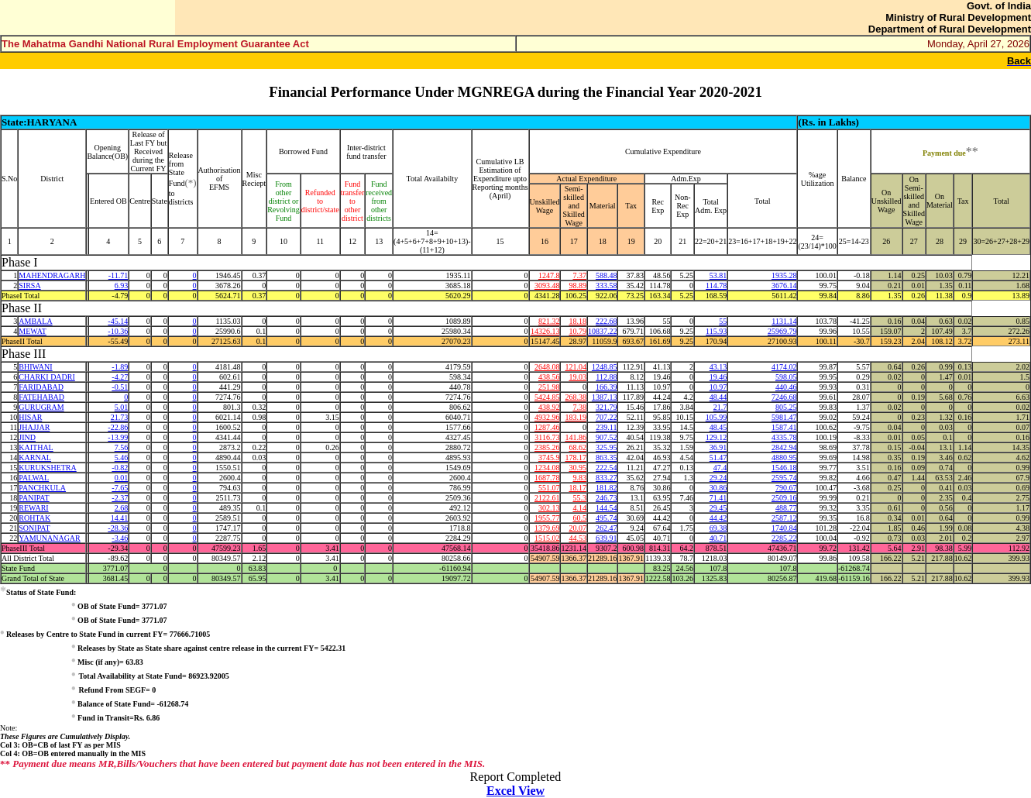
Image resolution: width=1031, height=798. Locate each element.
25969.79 (782, 331)
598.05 (786, 377)
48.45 (718, 427)
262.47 (606, 528)
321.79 (606, 407)
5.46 (122, 457)
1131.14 (784, 321)
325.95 (606, 447)
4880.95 (784, 457)
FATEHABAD (41, 397)
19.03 (577, 377)
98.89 (577, 285)
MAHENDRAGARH (52, 275)
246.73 (606, 498)
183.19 (575, 417)
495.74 (606, 518)
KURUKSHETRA (47, 467)
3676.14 (784, 285)
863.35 (606, 457)
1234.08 (547, 467)
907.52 (606, 437)
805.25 (786, 407)
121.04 (575, 367)
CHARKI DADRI (47, 377)
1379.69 (547, 528)
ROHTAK (34, 518)
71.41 (718, 498)
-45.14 (118, 321)
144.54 (606, 508)
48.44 (718, 397)
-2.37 (120, 498)
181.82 (606, 487)
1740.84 (784, 528)
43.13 (718, 367)
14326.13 (545, 331)
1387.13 (604, 397)
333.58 (606, 285)
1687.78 (547, 477)
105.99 (716, 417)
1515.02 (547, 538)
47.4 (720, 467)
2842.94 (784, 447)
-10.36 (118, 331)
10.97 (718, 387)
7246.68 (784, 397)
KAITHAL (36, 447)
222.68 (606, 321)
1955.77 (547, 518)
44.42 (718, 518)
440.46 (786, 387)
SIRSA (29, 285)
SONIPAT (34, 528)
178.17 (575, 457)
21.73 (120, 417)
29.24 (718, 477)
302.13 (549, 508)
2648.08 (547, 367)
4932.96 (547, 417)
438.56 (549, 377)
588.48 (606, 275)
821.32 (549, 321)
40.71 (718, 538)
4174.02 (784, 367)
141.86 (575, 437)
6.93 (122, 285)
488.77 (786, 508)
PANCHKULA (42, 487)
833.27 (606, 477)
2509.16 (784, 498)
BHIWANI (35, 367)
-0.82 (120, 467)
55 (723, 321)
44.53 (577, 538)
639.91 (606, 538)
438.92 (549, 407)
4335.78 (784, 437)
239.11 (606, 427)
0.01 (122, 477)
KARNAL (35, 457)
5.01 (122, 407)
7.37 (579, 275)
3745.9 (549, 457)
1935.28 (784, 275)
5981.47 (784, 417)
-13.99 (118, 437)
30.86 (718, 487)
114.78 (716, 285)
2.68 (122, 508)
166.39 (606, 387)
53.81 (718, 275)
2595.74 (784, 477)
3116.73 (546, 437)
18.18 (577, 321)
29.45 (718, 508)
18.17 (577, 487)
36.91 (718, 447)
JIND (27, 437)
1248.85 (604, 367)
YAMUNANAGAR (49, 538)
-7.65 (120, 487)
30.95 (577, 467)
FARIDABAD (41, 387)
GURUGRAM (41, 407)
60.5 (579, 518)
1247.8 (549, 275)
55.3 (579, 498)
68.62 (577, 447)
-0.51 (120, 387)
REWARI (33, 508)
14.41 (120, 518)
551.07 (549, 487)
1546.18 (784, 467)
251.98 (549, 387)
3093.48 (547, 285)
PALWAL (34, 477)
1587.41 (784, 427)
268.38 (575, 397)
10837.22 (602, 331)
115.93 (716, 331)
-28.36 (118, 528)
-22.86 (118, 427)
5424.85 (547, 397)
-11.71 (118, 275)
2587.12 (784, 518)
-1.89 (120, 367)
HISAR (30, 417)
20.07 (577, 528)
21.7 (720, 407)
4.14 (579, 508)
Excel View (515, 790)
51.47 (718, 457)
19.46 (718, 377)
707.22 (606, 417)
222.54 (606, 467)
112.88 (606, 377)
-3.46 (120, 538)
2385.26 (547, 447)
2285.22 (784, 538)
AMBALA (35, 321)
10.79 (577, 331)
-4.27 (120, 377)
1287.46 (547, 427)
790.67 (786, 487)
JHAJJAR (34, 427)
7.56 (122, 447)
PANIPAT (34, 498)
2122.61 (547, 498)
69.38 (718, 528)
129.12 (716, 437)
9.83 (579, 477)
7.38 (579, 407)
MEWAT (32, 331)
